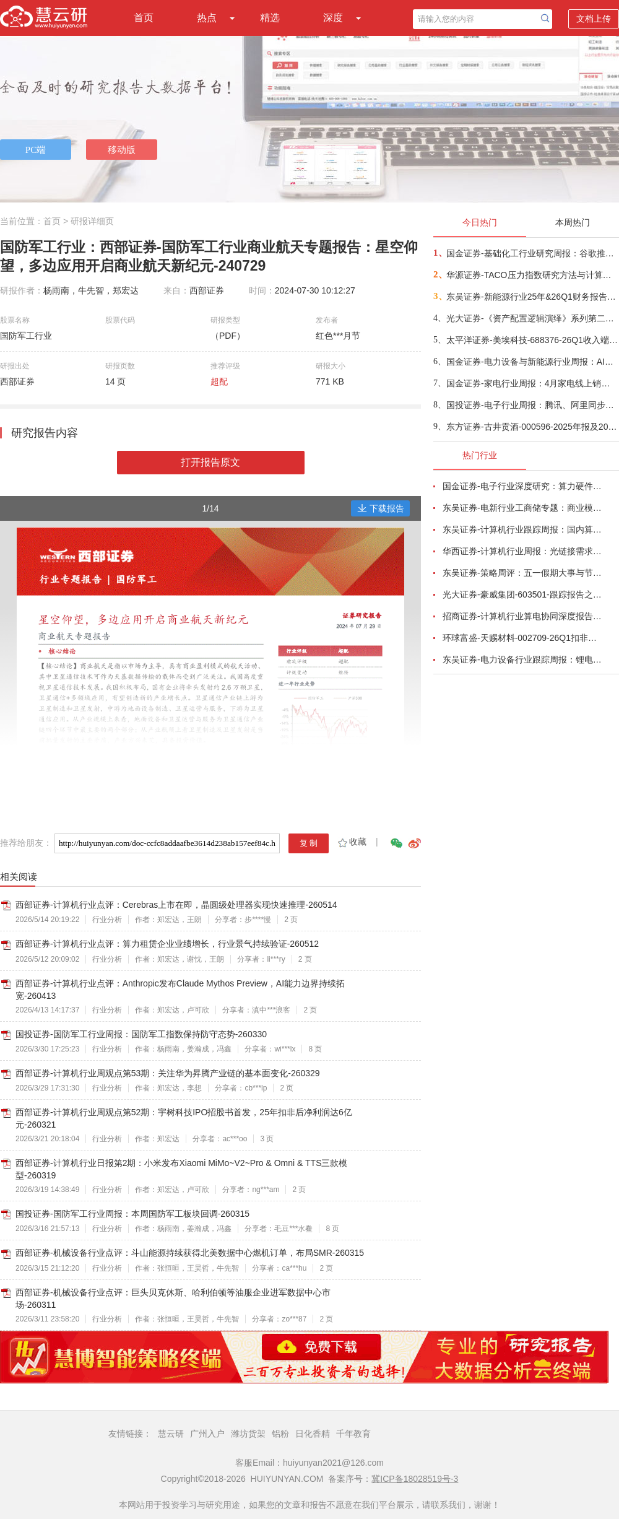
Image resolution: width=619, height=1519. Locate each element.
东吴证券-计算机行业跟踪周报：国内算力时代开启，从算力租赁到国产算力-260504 (524, 529)
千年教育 (353, 1433)
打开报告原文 (210, 462)
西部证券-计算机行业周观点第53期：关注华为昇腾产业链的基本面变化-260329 (167, 1073)
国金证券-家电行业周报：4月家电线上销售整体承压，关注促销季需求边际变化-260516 (532, 383)
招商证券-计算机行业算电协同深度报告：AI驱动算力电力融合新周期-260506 (524, 616)
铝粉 (280, 1433)
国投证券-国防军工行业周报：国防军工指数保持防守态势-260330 (141, 1034)
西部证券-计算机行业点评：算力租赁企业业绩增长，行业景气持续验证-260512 (167, 944)
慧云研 (171, 1433)
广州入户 (207, 1433)
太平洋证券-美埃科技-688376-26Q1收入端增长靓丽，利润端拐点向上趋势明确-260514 (532, 340)
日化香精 (312, 1433)
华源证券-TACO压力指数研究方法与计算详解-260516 (532, 275)
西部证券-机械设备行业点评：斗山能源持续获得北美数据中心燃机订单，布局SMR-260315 (189, 1253)
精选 (270, 17)
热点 (207, 17)
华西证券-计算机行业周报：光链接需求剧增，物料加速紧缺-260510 (524, 551)
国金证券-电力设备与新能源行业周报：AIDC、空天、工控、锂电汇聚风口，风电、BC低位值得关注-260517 (532, 362)
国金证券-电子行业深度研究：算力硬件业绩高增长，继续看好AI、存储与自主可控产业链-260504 (524, 486)
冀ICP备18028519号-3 (414, 1479)
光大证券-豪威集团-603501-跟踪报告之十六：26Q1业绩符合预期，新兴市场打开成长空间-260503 (524, 594)
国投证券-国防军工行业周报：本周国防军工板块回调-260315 (132, 1214)
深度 (333, 17)
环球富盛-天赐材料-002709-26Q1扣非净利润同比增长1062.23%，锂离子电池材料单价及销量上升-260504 (524, 638)
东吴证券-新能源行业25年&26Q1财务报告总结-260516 (532, 297)
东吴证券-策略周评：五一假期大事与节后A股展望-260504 (524, 573)
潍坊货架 (248, 1433)
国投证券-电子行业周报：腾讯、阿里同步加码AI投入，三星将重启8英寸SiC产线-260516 (532, 405)
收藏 (351, 842)
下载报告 (380, 508)
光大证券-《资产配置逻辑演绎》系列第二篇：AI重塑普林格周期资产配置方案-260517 (532, 318)
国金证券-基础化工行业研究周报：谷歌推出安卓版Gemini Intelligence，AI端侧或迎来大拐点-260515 (532, 253)
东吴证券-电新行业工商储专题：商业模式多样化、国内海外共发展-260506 (524, 508)
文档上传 (593, 19)
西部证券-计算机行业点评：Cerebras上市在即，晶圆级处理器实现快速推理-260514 (176, 905)
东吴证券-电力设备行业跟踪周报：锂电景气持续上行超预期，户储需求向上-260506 (524, 659)
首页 (144, 17)
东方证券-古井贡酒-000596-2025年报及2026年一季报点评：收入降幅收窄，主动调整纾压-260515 (532, 427)
